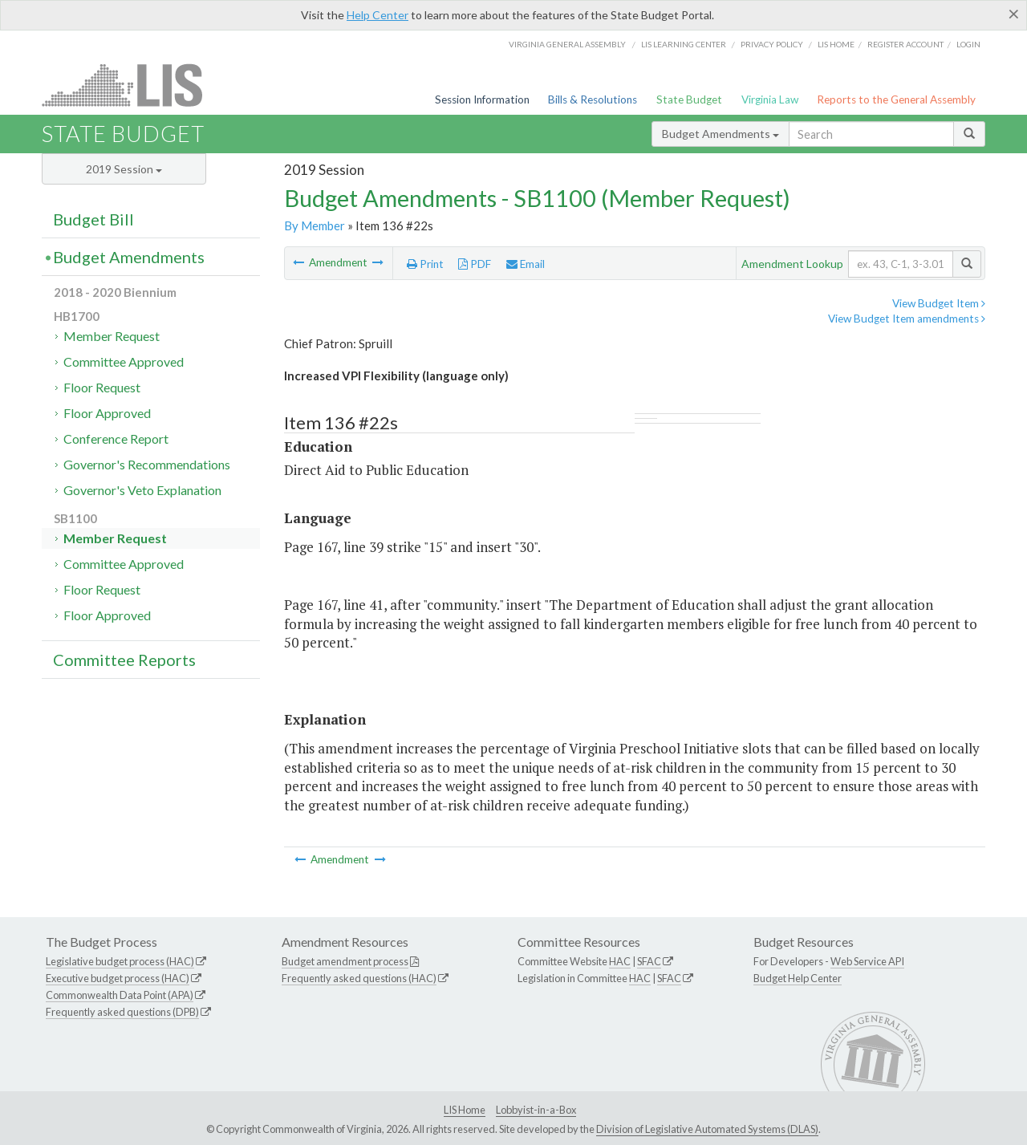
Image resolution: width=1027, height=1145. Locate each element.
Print (425, 264)
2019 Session (124, 169)
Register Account (905, 44)
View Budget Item (938, 303)
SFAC (649, 961)
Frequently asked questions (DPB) (122, 1011)
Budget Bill (93, 219)
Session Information (482, 99)
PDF (474, 264)
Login (968, 44)
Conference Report (115, 438)
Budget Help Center (797, 978)
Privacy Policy (772, 44)
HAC (620, 961)
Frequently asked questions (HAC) (359, 978)
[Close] (1014, 13)
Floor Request (101, 387)
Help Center (377, 15)
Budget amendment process (345, 961)
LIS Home (464, 1109)
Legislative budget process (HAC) (120, 961)
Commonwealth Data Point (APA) (119, 995)
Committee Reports (124, 659)
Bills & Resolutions (592, 99)
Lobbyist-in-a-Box (536, 1109)
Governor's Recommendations (146, 464)
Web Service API (867, 961)
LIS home (836, 44)
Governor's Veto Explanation (142, 489)
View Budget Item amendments (906, 318)
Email (525, 264)
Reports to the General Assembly (896, 99)
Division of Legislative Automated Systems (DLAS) (707, 1129)
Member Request (111, 335)
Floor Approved (107, 412)
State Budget (689, 99)
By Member (314, 225)
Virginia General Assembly (567, 44)
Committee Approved (123, 361)
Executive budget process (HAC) (117, 978)
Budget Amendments (720, 133)
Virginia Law (769, 99)
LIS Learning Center (683, 44)
